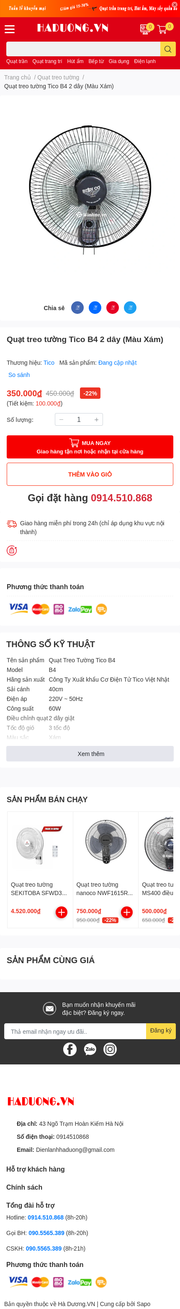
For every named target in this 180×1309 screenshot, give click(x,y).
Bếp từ (95, 61)
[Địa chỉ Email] (90, 1031)
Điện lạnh (145, 61)
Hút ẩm (75, 61)
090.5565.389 (47, 1232)
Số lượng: (20, 419)
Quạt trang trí (47, 61)
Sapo (144, 1303)
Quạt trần (17, 61)
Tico (50, 362)
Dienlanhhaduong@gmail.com (75, 1149)
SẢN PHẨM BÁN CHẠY (47, 799)
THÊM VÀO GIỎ (90, 474)
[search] (168, 49)
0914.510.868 (121, 497)
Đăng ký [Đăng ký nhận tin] (161, 1030)
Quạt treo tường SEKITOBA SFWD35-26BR (39, 892)
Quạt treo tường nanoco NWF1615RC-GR (105, 892)
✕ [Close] (174, 4)
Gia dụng (119, 61)
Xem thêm (91, 753)
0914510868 (73, 1136)
